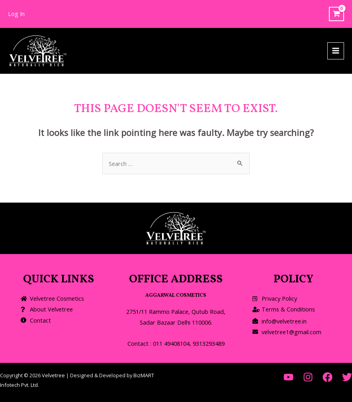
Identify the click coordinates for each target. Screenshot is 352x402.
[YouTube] (288, 377)
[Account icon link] (16, 14)
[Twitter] (347, 377)
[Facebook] (327, 377)
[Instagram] (308, 377)
